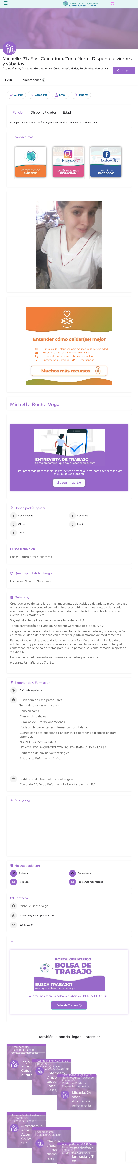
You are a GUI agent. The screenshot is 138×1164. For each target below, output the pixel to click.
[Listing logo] (9, 48)
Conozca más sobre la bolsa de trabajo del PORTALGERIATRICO (69, 996)
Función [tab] (18, 112)
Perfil (9, 80)
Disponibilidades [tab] (44, 112)
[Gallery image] (69, 245)
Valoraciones (34, 80)
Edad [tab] (67, 112)
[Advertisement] (69, 829)
